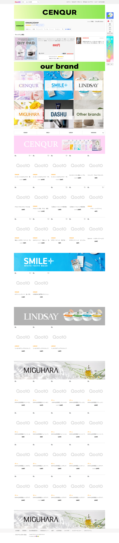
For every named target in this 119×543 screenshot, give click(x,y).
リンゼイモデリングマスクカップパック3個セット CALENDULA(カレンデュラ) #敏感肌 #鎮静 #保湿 (59, 348)
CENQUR (25, 132)
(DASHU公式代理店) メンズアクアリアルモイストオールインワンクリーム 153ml (59, 497)
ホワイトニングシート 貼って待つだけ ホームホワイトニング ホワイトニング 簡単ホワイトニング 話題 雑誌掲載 (23, 294)
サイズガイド (110, 35)
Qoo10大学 (66, 530)
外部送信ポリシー (44, 530)
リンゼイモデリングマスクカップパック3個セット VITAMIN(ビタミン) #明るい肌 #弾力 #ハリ (23, 348)
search (62, 29)
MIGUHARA (93, 132)
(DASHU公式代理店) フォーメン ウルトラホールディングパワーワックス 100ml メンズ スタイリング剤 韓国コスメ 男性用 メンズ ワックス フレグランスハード (96, 434)
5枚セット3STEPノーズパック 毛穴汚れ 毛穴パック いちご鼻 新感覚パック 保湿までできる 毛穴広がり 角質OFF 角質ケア (23, 240)
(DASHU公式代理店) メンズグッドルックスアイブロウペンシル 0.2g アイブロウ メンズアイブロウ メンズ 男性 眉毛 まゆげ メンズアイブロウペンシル (77, 465)
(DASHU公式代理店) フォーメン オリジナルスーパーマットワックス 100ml (59, 434)
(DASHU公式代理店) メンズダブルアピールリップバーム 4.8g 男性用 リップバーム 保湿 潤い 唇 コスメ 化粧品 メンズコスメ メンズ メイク (23, 465)
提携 (52, 530)
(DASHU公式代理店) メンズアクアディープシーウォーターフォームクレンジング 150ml (41, 497)
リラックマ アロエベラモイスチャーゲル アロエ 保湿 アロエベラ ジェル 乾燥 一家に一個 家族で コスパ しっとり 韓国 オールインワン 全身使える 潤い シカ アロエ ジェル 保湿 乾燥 (96, 175)
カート (110, 25)
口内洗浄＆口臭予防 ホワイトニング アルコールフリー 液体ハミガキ (41, 294)
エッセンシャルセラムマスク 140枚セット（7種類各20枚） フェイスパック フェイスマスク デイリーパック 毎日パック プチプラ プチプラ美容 (59, 176)
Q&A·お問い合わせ (99, 21)
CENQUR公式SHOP (32, 23)
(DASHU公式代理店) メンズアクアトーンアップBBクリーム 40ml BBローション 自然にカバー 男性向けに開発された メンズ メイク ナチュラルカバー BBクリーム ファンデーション (23, 497)
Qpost (86, 2)
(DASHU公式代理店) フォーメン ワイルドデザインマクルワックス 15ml (41, 434)
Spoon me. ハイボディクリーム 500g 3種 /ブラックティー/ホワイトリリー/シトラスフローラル (96, 238)
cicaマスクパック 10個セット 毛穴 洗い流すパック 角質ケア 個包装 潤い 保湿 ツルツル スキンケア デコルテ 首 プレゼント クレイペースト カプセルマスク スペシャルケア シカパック (41, 240)
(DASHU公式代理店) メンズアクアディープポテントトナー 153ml (77, 497)
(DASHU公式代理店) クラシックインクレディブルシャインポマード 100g (96, 402)
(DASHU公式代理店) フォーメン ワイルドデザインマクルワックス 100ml (77, 434)
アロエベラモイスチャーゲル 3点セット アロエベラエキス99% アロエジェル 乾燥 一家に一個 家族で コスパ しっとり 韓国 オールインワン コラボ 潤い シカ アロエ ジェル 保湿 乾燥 (23, 207)
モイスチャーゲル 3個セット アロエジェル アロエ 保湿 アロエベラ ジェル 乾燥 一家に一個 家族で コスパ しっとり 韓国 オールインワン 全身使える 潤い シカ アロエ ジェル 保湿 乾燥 (77, 175)
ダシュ (16, 400)
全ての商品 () (68, 29)
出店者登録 (58, 530)
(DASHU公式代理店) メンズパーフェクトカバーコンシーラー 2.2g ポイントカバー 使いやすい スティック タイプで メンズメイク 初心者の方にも (41, 465)
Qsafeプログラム (88, 530)
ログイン (69, 2)
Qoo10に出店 (101, 2)
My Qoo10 (74, 2)
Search (38, 2)
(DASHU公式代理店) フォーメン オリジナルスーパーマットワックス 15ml (23, 434)
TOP (108, 64)
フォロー (41, 25)
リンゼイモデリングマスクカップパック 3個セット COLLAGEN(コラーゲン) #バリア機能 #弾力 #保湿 (41, 348)
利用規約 (24, 530)
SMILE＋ (48, 132)
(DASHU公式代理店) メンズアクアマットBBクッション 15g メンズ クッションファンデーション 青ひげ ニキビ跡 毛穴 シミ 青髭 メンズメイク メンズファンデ (96, 465)
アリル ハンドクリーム (96, 208)
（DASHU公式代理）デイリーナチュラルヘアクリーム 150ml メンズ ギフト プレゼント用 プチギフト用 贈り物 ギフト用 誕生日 (59, 402)
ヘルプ (95, 2)
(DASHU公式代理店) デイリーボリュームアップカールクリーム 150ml (41, 402)
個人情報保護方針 (33, 530)
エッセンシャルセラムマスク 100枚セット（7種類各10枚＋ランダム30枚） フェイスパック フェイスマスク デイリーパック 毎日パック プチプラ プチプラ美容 (41, 176)
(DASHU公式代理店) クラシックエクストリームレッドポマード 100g (77, 402)
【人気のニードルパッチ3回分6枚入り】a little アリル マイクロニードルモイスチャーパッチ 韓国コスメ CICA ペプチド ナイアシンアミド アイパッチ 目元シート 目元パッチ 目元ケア (59, 207)
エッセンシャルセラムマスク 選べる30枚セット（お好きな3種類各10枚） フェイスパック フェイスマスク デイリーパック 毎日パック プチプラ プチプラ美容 (23, 176)
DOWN (111, 64)
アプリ (91, 2)
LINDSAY (71, 132)
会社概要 (17, 530)
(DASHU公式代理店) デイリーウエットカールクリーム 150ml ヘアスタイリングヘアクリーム (23, 402)
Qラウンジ (110, 18)
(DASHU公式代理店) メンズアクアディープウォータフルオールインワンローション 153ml (96, 497)
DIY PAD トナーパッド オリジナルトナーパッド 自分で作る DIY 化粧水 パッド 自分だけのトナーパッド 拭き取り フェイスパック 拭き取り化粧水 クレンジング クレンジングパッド (56, 40)
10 (30, 156)
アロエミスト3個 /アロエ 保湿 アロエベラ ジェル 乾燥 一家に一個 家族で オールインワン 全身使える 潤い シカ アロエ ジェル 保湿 (41, 208)
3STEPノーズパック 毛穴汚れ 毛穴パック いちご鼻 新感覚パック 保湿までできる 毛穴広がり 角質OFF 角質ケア (59, 240)
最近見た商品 (110, 33)
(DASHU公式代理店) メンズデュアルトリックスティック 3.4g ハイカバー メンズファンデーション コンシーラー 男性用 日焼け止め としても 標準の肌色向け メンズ (59, 465)
